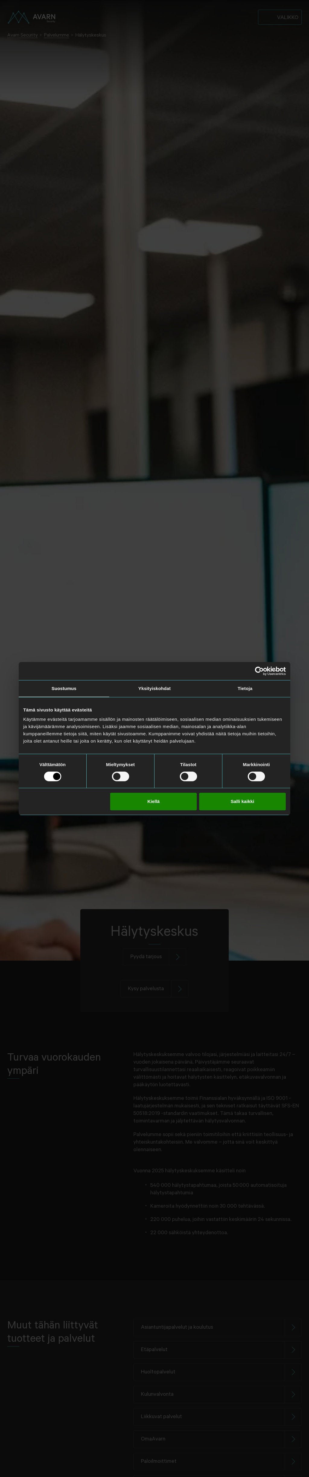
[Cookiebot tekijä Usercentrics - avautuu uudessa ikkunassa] (259, 671)
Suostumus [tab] (64, 688)
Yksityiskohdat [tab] (154, 688)
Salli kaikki (242, 801)
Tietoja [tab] (245, 688)
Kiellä (154, 801)
